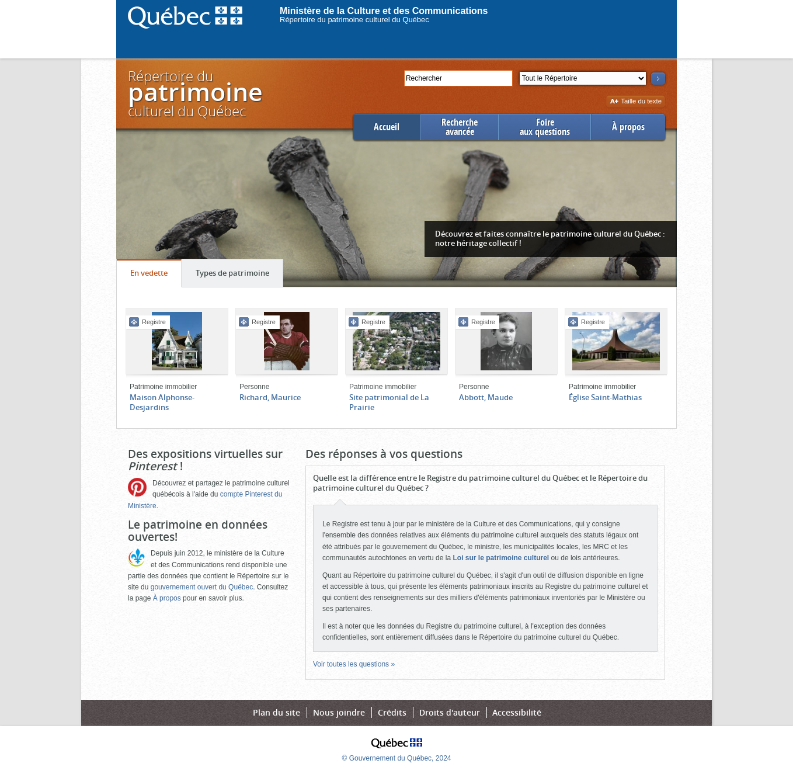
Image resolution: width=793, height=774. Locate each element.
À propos (628, 127)
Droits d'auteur (449, 712)
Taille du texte (636, 102)
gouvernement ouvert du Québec (202, 587)
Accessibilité (516, 712)
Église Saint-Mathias (605, 397)
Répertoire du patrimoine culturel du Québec (354, 19)
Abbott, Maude (486, 397)
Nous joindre (339, 712)
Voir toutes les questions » (354, 664)
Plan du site (276, 712)
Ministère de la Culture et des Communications (384, 11)
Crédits (392, 712)
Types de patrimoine (239, 275)
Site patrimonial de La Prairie (389, 402)
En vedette (156, 275)
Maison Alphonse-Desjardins (162, 402)
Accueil (386, 127)
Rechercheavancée (459, 127)
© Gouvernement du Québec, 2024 (396, 758)
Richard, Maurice (270, 397)
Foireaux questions (545, 127)
